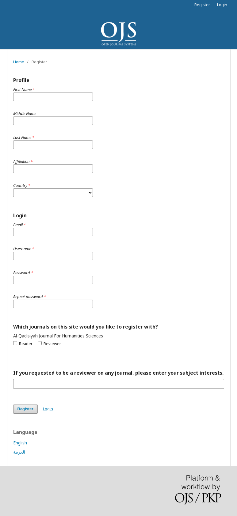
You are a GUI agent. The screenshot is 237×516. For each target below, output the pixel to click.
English (20, 443)
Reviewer (49, 343)
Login (222, 4)
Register (202, 4)
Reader (22, 343)
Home (18, 62)
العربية (19, 452)
